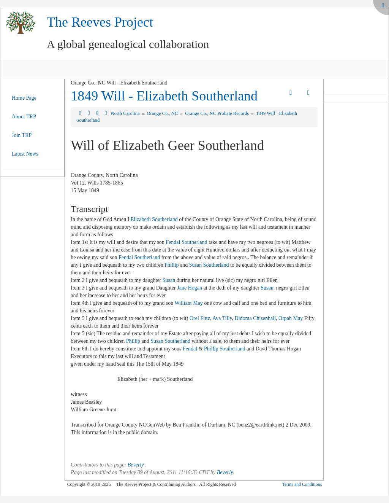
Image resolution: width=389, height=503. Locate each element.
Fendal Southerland (186, 242)
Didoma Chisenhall (255, 318)
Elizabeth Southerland (154, 219)
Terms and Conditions (302, 484)
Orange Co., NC (163, 113)
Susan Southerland (209, 265)
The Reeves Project (100, 22)
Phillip (171, 265)
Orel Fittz (200, 318)
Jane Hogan (189, 288)
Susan (169, 280)
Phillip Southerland (224, 349)
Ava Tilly (222, 318)
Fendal (190, 349)
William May (188, 303)
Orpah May (290, 318)
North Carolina (126, 113)
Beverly (136, 465)
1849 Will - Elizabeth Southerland (164, 95)
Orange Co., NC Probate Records (217, 113)
